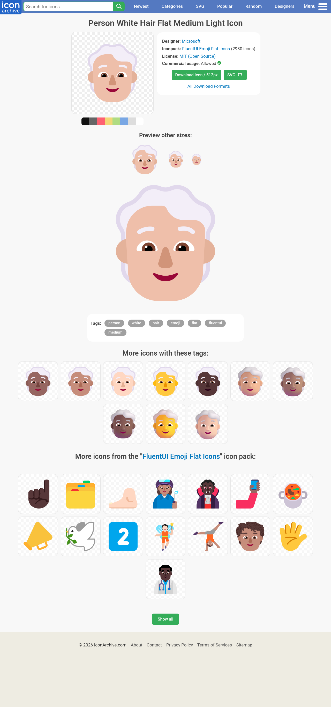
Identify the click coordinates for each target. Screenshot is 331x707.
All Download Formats (208, 86)
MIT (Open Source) (197, 56)
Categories (172, 6)
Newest (141, 6)
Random (253, 6)
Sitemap (244, 644)
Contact (154, 644)
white (136, 323)
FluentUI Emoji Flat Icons (206, 48)
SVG (200, 6)
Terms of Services (214, 644)
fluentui (215, 323)
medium (115, 332)
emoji (175, 323)
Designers (284, 6)
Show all (165, 619)
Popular (224, 6)
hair (156, 323)
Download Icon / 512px (196, 74)
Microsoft (191, 41)
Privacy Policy (179, 644)
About (136, 644)
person (114, 323)
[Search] (119, 6)
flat (194, 323)
